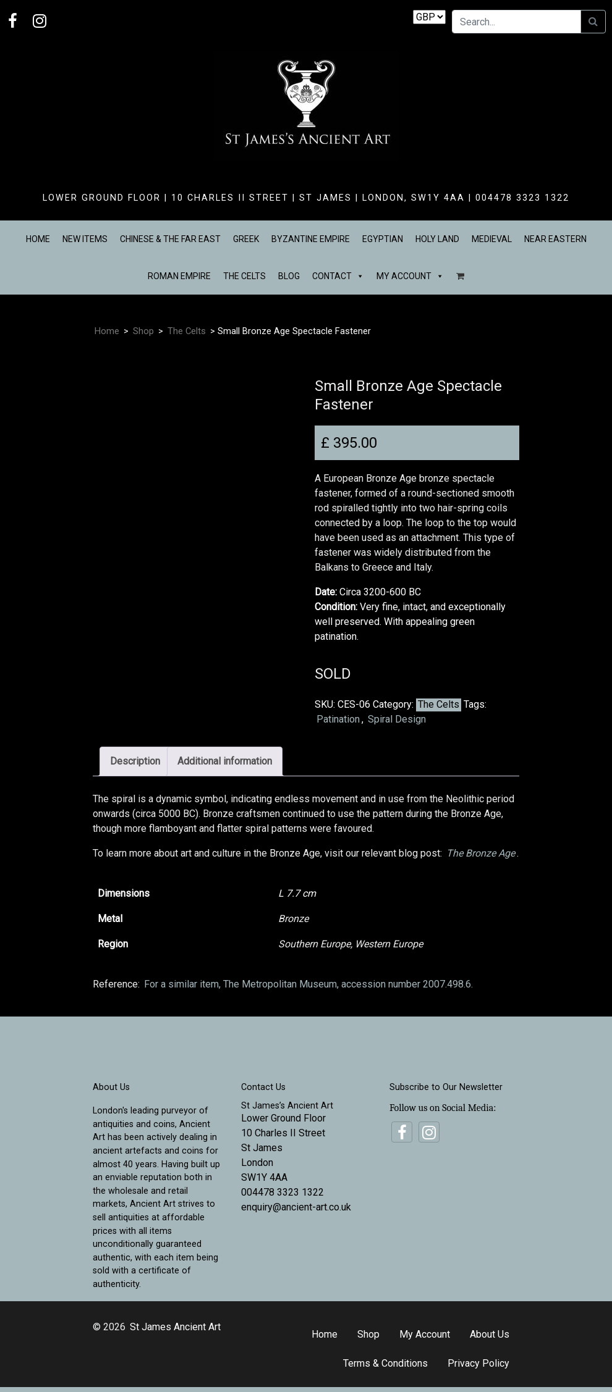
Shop (143, 331)
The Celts (244, 276)
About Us (489, 1334)
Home (38, 239)
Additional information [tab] (224, 761)
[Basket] (460, 276)
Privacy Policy (478, 1363)
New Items (85, 239)
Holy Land (437, 239)
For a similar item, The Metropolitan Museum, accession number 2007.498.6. (308, 984)
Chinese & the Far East (170, 239)
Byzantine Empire (310, 239)
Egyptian (382, 239)
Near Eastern (555, 239)
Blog (289, 276)
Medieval (492, 239)
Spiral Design (397, 719)
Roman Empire (179, 276)
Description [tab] (135, 761)
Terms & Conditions (385, 1363)
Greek (246, 239)
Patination (338, 719)
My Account (410, 276)
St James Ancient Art (175, 1327)
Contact (338, 276)
